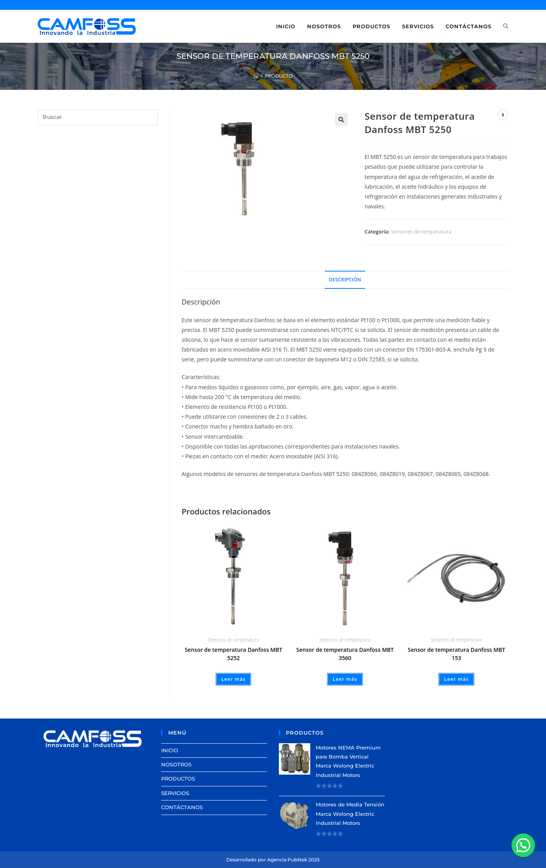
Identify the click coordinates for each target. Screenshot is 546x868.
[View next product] (502, 114)
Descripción (345, 279)
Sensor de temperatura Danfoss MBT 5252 (233, 654)
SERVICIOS (175, 793)
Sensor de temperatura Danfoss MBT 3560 (344, 654)
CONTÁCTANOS (182, 807)
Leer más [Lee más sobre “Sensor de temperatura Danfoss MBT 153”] (456, 679)
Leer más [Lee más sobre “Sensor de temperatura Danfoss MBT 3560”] (345, 679)
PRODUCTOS (178, 778)
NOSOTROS (176, 764)
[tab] (345, 280)
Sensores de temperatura (421, 231)
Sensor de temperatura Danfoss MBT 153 (456, 654)
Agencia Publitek (287, 860)
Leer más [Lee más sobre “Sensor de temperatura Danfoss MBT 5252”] (233, 679)
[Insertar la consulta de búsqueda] (98, 117)
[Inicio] (255, 75)
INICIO (169, 750)
